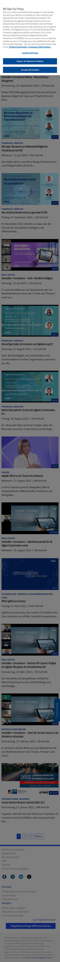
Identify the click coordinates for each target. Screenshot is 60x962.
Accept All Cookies (30, 67)
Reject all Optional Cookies (30, 58)
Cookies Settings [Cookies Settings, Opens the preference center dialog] (30, 50)
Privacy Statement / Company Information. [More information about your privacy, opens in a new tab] (30, 44)
